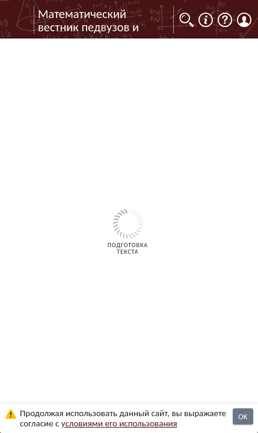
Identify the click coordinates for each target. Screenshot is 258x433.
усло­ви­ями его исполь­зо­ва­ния (119, 423)
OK (242, 416)
